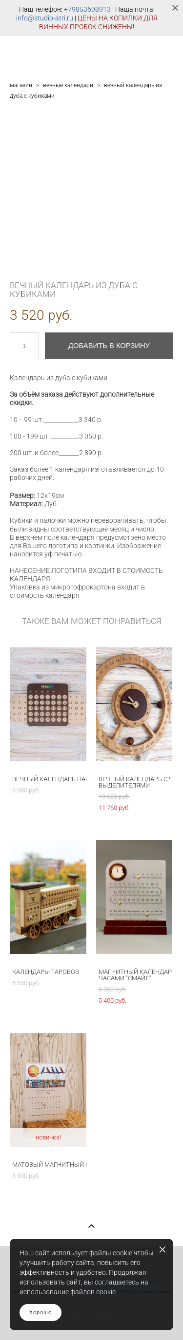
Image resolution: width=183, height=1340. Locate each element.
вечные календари (68, 85)
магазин (21, 85)
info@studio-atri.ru (44, 18)
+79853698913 (87, 9)
